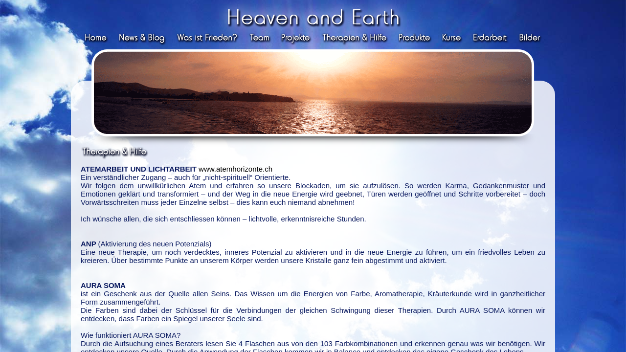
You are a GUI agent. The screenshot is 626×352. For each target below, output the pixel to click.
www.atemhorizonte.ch (235, 169)
